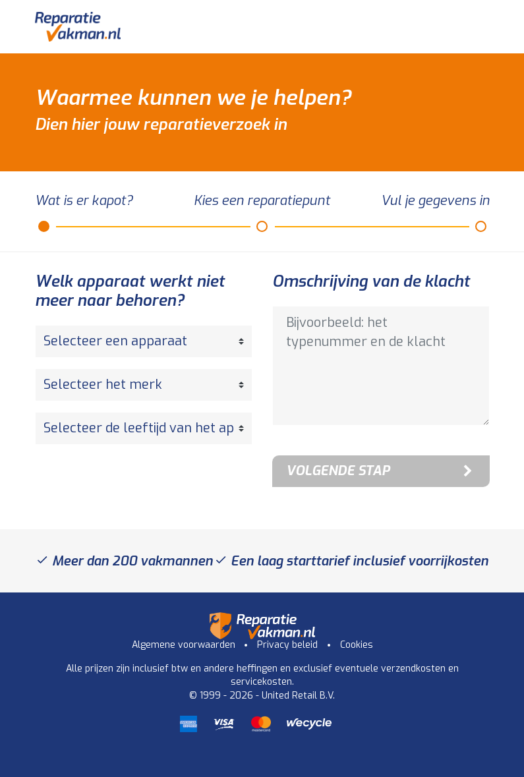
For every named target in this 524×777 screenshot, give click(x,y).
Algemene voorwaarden (183, 645)
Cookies (356, 645)
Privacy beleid (287, 645)
